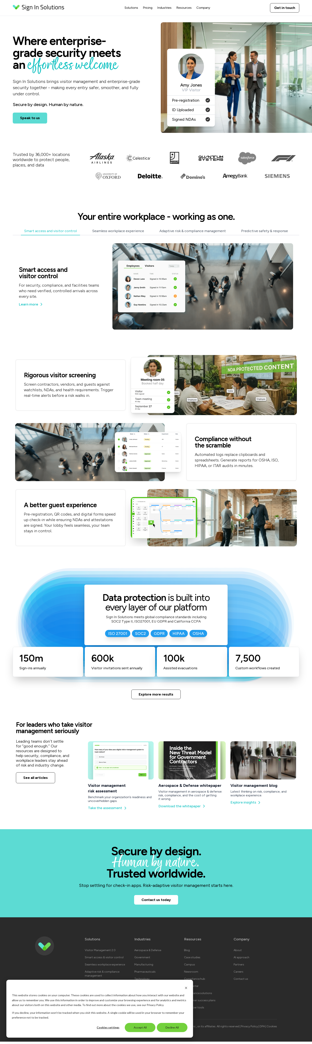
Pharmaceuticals (145, 974)
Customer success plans (199, 1002)
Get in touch (284, 8)
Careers (238, 974)
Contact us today (156, 901)
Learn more (30, 304)
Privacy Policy (155, 1005)
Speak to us (30, 118)
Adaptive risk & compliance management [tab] (192, 231)
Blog (187, 952)
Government (142, 959)
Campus (189, 967)
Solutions (131, 8)
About (238, 952)
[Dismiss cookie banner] (186, 987)
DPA (262, 1028)
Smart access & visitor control (104, 959)
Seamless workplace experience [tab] (118, 231)
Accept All (140, 1027)
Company (203, 8)
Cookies (272, 1028)
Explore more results (156, 695)
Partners (239, 967)
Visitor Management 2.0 (100, 952)
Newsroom (191, 974)
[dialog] (99, 1009)
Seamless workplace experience (105, 967)
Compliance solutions (198, 995)
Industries (164, 8)
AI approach (241, 959)
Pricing (147, 8)
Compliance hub (194, 981)
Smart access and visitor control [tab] (50, 231)
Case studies (192, 959)
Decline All (172, 1027)
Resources (184, 8)
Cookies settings (108, 1027)
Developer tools (194, 1010)
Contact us (241, 981)
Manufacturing (143, 967)
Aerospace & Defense (147, 952)
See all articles (35, 779)
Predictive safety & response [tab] (264, 231)
